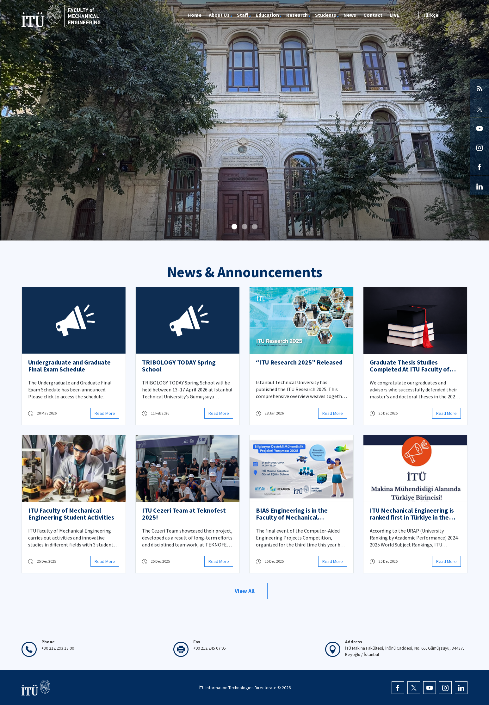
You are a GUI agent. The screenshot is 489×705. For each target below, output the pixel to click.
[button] (234, 226)
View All (245, 591)
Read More (105, 413)
